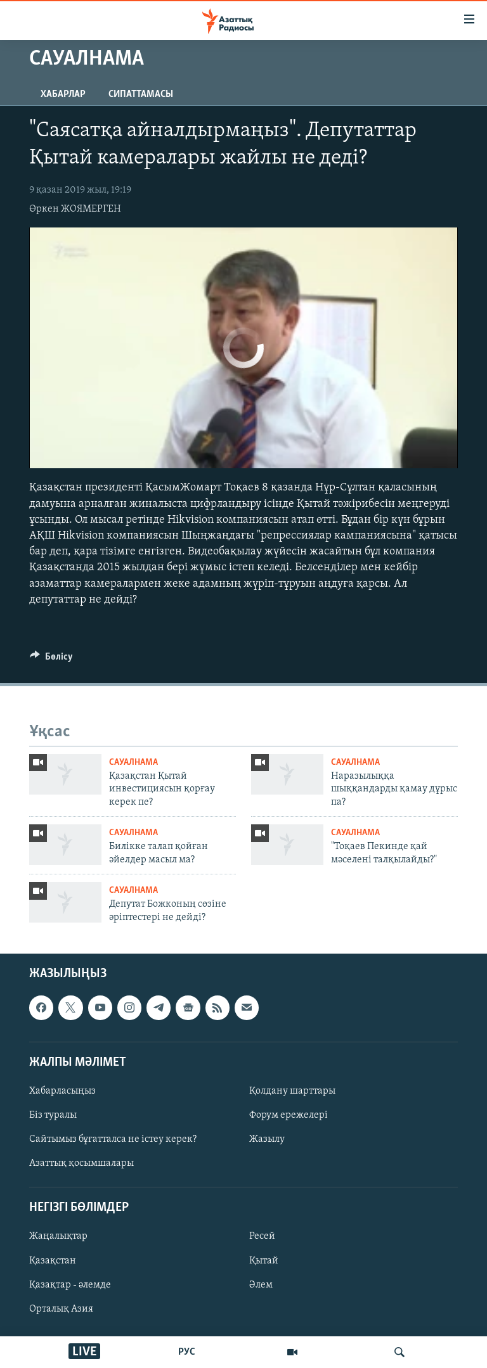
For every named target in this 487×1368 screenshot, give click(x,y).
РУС (186, 1352)
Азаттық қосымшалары (81, 1163)
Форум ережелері (288, 1115)
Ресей (262, 1237)
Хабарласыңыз (62, 1091)
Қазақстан (52, 1261)
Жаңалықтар (58, 1237)
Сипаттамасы (140, 94)
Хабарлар (63, 94)
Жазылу (267, 1139)
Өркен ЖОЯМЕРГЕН (75, 209)
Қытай (263, 1261)
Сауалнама (133, 762)
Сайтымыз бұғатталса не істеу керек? (113, 1139)
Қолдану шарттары (292, 1091)
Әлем (261, 1285)
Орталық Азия (61, 1309)
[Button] (51, 660)
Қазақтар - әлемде (70, 1285)
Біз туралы (53, 1115)
